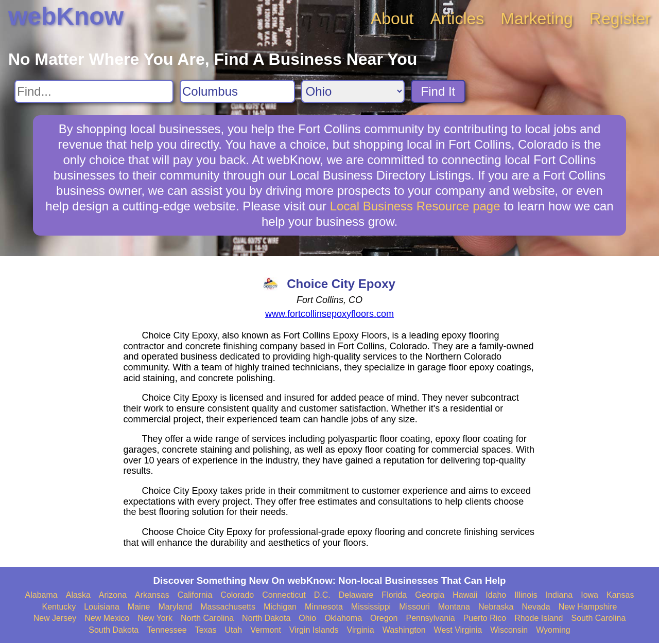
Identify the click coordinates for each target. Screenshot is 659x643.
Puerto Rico (485, 618)
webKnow (66, 16)
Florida (394, 595)
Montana (454, 606)
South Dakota (113, 630)
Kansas (620, 595)
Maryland (175, 606)
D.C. (322, 595)
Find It (438, 91)
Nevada (536, 606)
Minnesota (324, 606)
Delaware (356, 595)
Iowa (589, 595)
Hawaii (465, 595)
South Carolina (598, 618)
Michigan (280, 606)
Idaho (495, 595)
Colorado (237, 595)
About (392, 18)
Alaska (78, 595)
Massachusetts (227, 606)
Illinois (525, 595)
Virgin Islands (314, 630)
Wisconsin (509, 630)
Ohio (307, 618)
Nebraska (495, 606)
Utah (233, 630)
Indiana (559, 595)
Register (620, 18)
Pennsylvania (430, 618)
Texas (206, 630)
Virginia (360, 630)
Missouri (414, 606)
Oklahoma (343, 618)
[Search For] (94, 91)
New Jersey (55, 618)
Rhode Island (538, 618)
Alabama (41, 595)
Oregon (383, 618)
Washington (404, 630)
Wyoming (553, 630)
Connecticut (284, 595)
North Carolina (207, 618)
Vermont (265, 630)
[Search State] (353, 91)
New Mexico (106, 618)
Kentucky (59, 606)
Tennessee (166, 630)
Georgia (429, 595)
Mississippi (371, 606)
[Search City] (237, 91)
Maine (139, 606)
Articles (457, 18)
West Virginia (458, 630)
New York (154, 618)
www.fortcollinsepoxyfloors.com (329, 314)
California (195, 595)
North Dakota (266, 618)
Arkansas (152, 595)
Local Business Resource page (415, 206)
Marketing (536, 18)
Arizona (113, 595)
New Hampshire (588, 606)
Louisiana (101, 606)
